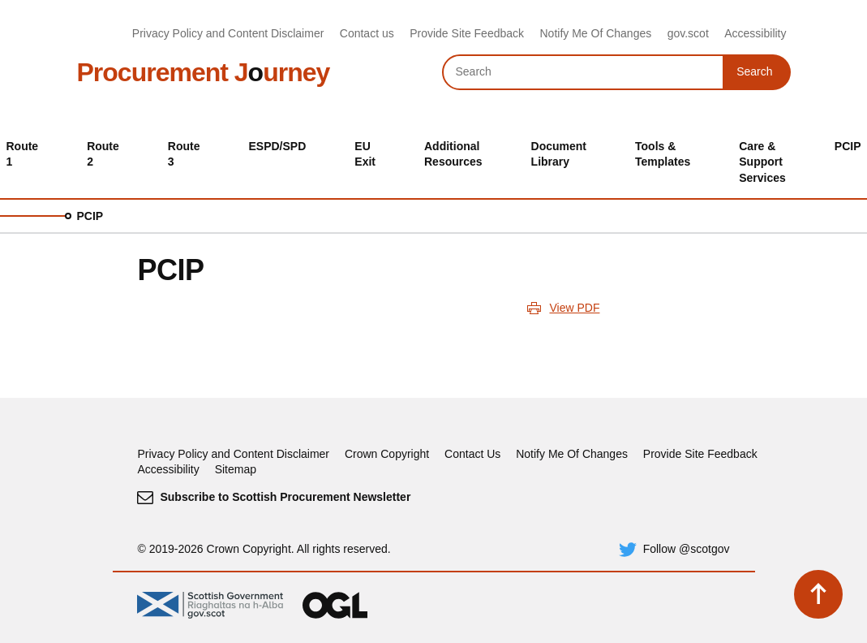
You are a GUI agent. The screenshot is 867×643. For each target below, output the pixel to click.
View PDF (574, 307)
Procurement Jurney (203, 72)
